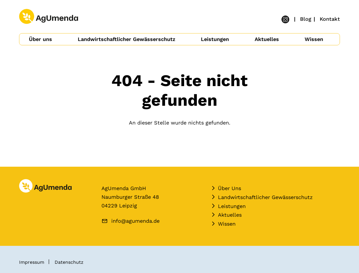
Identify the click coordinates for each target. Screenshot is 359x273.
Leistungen (215, 39)
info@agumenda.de (135, 221)
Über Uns (229, 188)
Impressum (31, 262)
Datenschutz (69, 262)
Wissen (314, 39)
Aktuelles (267, 39)
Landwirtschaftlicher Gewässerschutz (126, 39)
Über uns (40, 39)
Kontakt (330, 19)
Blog (305, 19)
